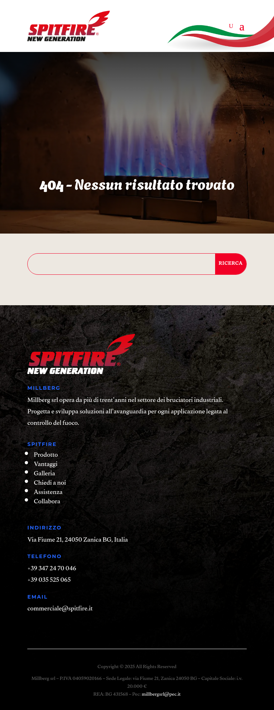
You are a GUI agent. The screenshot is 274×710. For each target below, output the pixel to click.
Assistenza (48, 493)
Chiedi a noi (50, 484)
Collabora (47, 502)
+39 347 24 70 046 (51, 569)
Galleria (44, 474)
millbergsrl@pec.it (160, 695)
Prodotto (46, 456)
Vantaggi (45, 465)
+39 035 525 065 (48, 581)
